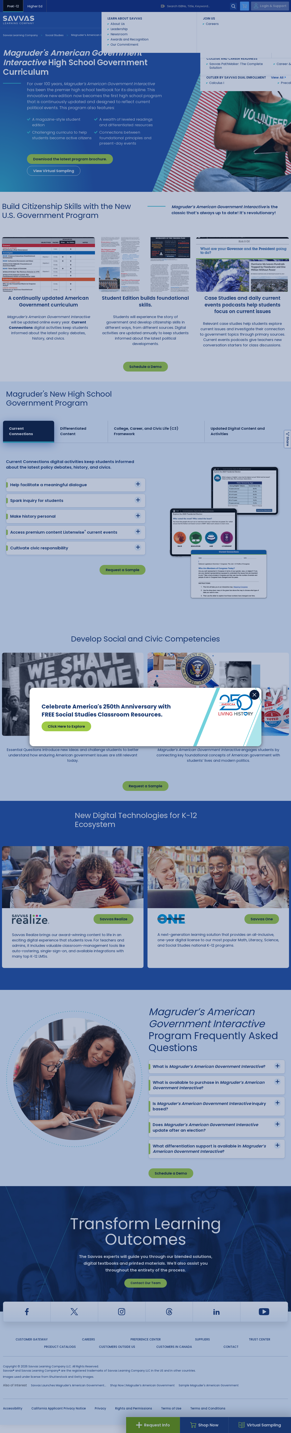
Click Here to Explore (66, 726)
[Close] (254, 695)
